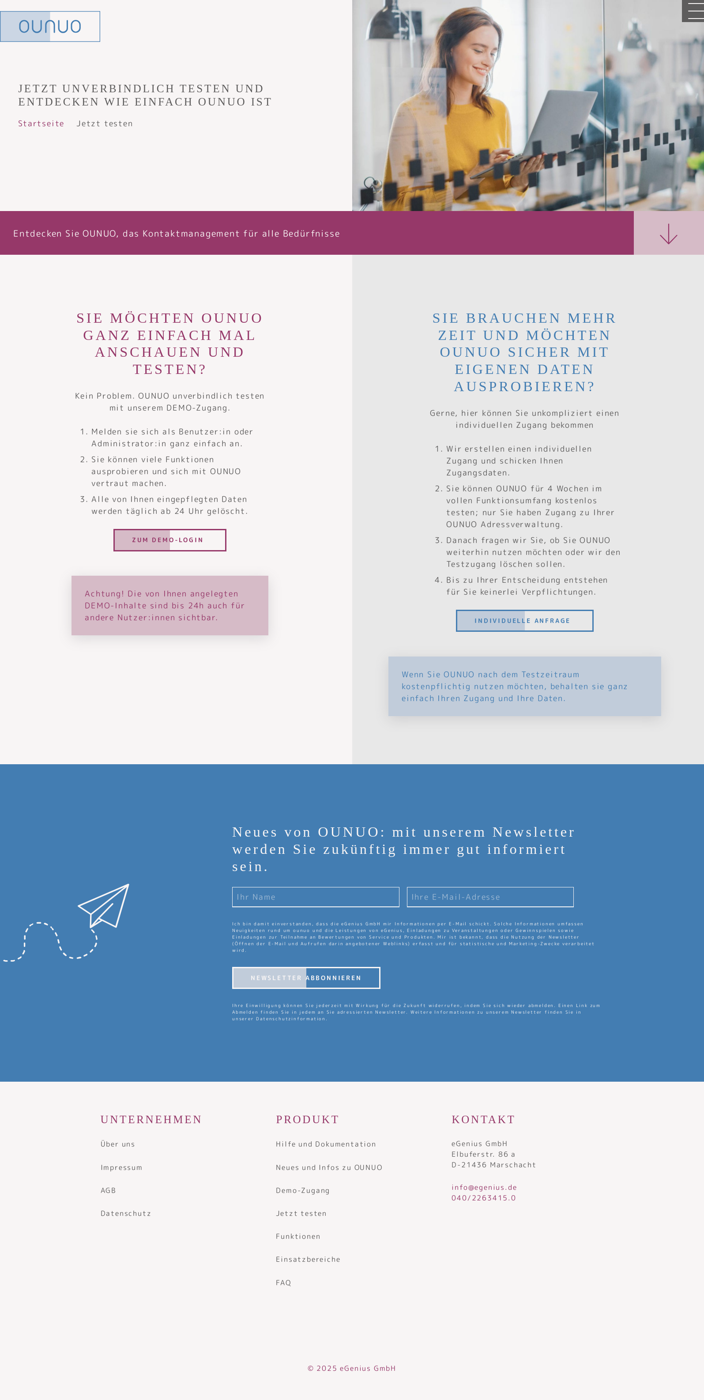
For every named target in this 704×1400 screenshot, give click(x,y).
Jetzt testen (301, 1213)
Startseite (41, 123)
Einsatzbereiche (308, 1259)
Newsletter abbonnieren (306, 978)
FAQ (283, 1282)
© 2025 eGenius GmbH (352, 1368)
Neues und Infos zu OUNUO (329, 1167)
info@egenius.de (484, 1187)
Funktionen (298, 1236)
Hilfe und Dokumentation (326, 1144)
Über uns (118, 1144)
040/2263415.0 (485, 1198)
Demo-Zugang (303, 1190)
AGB (109, 1190)
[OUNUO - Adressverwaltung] (50, 26)
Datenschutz (126, 1213)
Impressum (122, 1167)
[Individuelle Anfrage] (525, 621)
